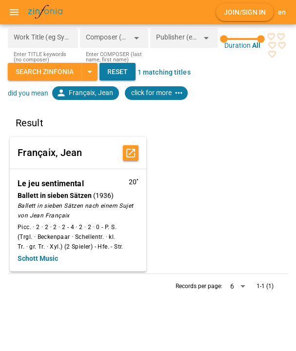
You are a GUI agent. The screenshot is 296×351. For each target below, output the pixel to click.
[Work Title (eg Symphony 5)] (43, 38)
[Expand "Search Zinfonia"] (89, 71)
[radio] (271, 36)
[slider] (242, 39)
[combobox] (107, 41)
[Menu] (14, 12)
